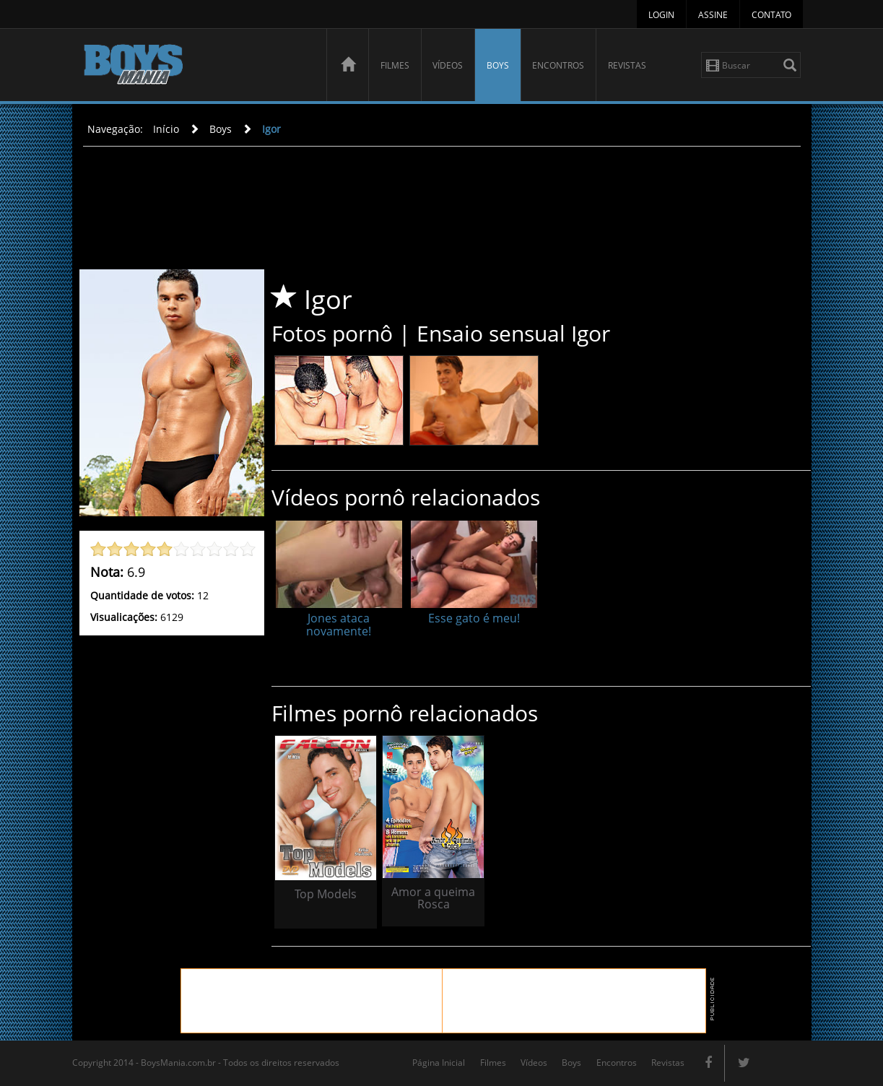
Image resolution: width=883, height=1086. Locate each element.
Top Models (326, 894)
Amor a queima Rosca (433, 898)
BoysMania (197, 67)
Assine (713, 15)
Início (166, 129)
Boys (498, 65)
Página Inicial (438, 1062)
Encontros (558, 65)
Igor (271, 129)
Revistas (627, 65)
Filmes (394, 65)
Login (661, 15)
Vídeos (447, 65)
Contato (771, 15)
